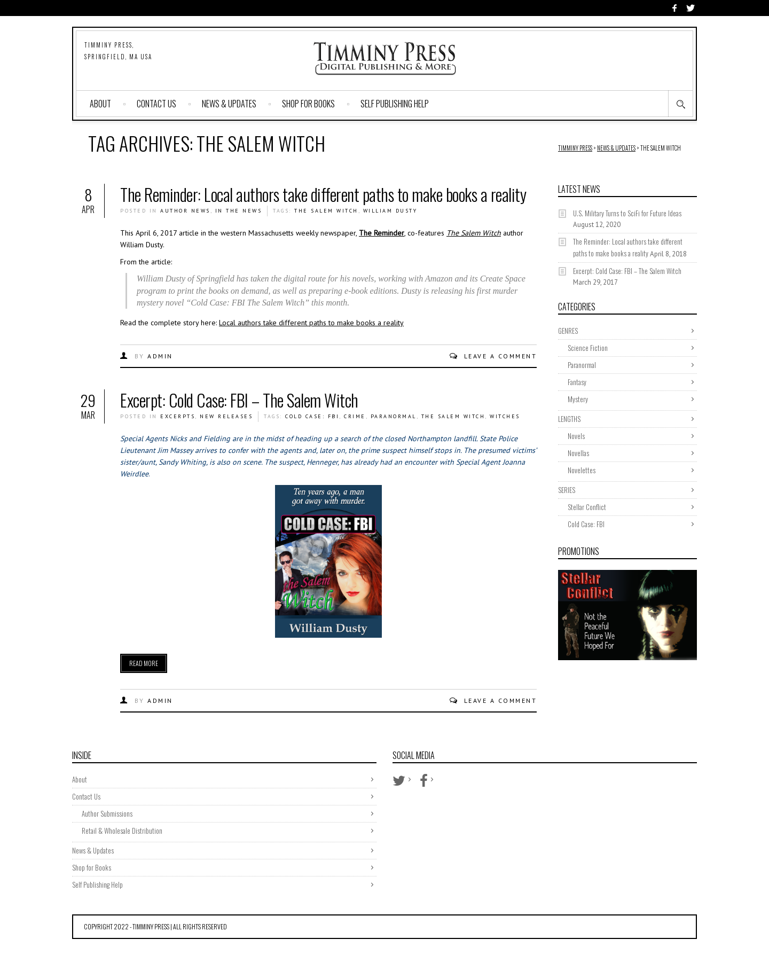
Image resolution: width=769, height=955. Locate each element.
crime (355, 416)
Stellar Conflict (587, 507)
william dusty (390, 210)
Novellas (578, 453)
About (100, 103)
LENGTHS (569, 418)
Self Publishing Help (394, 103)
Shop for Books (308, 103)
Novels (576, 435)
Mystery (578, 399)
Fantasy (577, 382)
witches (505, 416)
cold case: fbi (312, 416)
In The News (238, 210)
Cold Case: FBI (586, 524)
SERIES (566, 489)
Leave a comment (500, 356)
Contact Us (156, 103)
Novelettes (581, 470)
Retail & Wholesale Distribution (122, 830)
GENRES (568, 330)
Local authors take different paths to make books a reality (311, 322)
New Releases (226, 416)
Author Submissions (107, 813)
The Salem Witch (326, 210)
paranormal (394, 416)
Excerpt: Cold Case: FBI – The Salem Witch (239, 399)
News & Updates (229, 103)
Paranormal (582, 364)
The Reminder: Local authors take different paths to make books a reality (323, 194)
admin (160, 356)
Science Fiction (588, 347)
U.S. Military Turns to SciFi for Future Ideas (627, 213)
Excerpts (177, 416)
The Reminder (381, 233)
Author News (185, 210)
